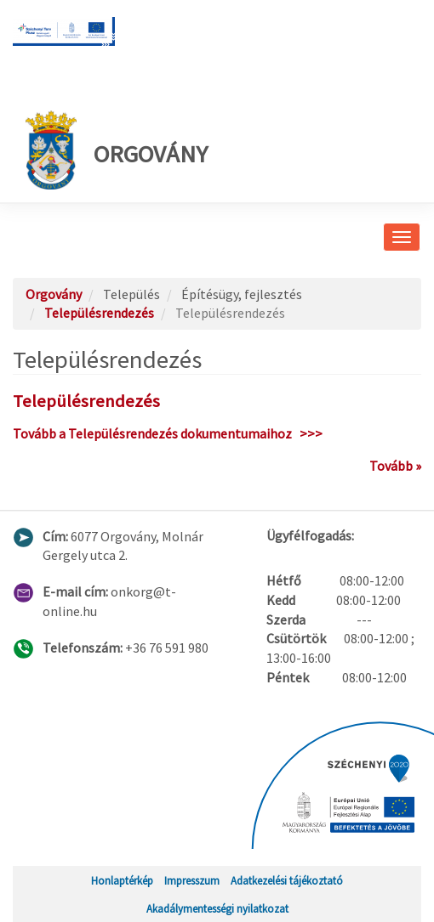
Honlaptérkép (122, 880)
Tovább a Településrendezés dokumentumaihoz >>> (168, 433)
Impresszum (192, 880)
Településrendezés (99, 312)
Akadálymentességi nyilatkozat (217, 908)
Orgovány (117, 149)
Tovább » (395, 465)
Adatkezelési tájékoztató (287, 880)
